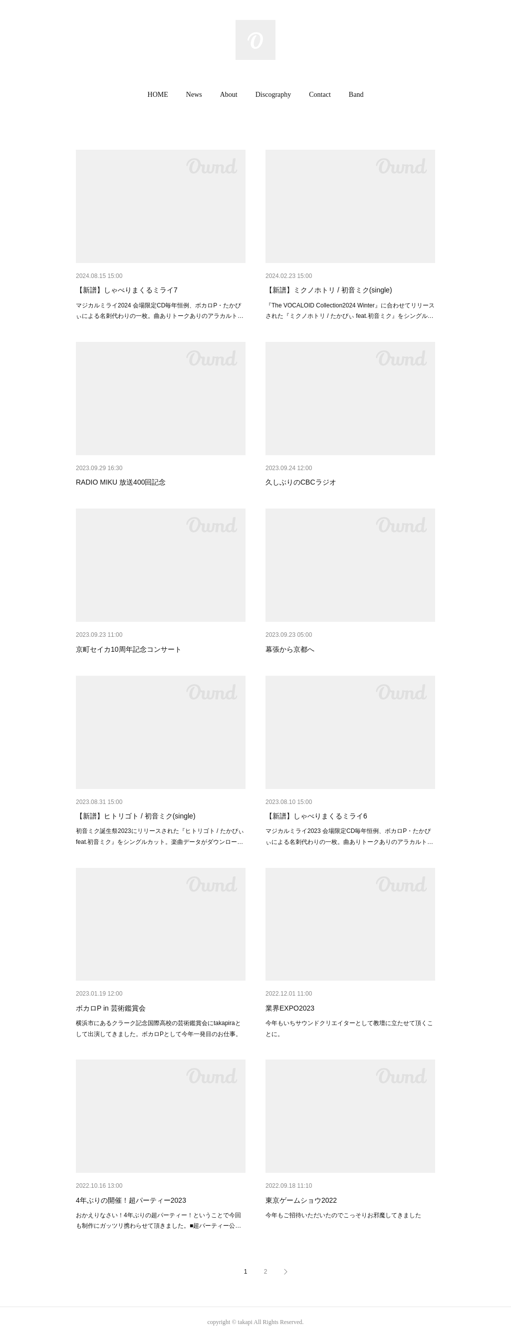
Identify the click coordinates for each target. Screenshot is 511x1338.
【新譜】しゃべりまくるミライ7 (127, 290)
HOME (158, 94)
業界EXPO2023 (289, 1008)
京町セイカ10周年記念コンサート (129, 649)
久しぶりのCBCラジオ (300, 482)
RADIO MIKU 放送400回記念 (121, 482)
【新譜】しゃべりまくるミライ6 (316, 816)
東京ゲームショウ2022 (301, 1200)
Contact (320, 94)
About (229, 94)
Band (356, 94)
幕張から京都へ (289, 649)
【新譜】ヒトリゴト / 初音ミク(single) (136, 816)
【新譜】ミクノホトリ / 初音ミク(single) (328, 290)
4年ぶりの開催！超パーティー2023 (131, 1200)
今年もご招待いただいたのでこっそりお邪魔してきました (343, 1215)
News (194, 94)
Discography (273, 94)
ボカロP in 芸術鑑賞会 (111, 1008)
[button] (158, 95)
